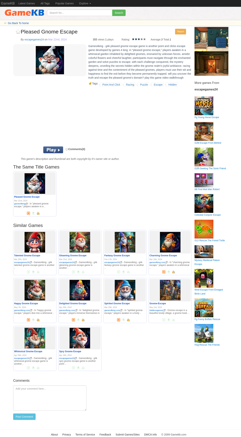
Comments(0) (75, 149)
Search (119, 12)
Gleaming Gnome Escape (73, 255)
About (54, 434)
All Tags (45, 3)
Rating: (126, 39)
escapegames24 (34, 39)
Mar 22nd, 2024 (57, 39)
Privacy (66, 434)
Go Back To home (18, 23)
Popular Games (64, 3)
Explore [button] (85, 3)
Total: (166, 39)
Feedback (105, 434)
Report (180, 31)
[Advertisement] (60, 116)
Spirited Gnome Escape (117, 303)
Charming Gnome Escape (163, 255)
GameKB (8, 3)
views (101, 39)
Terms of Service (85, 434)
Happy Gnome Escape (26, 303)
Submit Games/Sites (128, 434)
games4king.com (158, 262)
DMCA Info (150, 434)
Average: (156, 39)
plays (110, 39)
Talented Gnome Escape (27, 255)
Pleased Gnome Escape (27, 197)
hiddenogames (157, 310)
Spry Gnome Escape (70, 351)
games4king (21, 204)
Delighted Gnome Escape (73, 303)
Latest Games (26, 3)
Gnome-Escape (157, 303)
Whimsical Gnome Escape (28, 351)
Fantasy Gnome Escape (117, 255)
